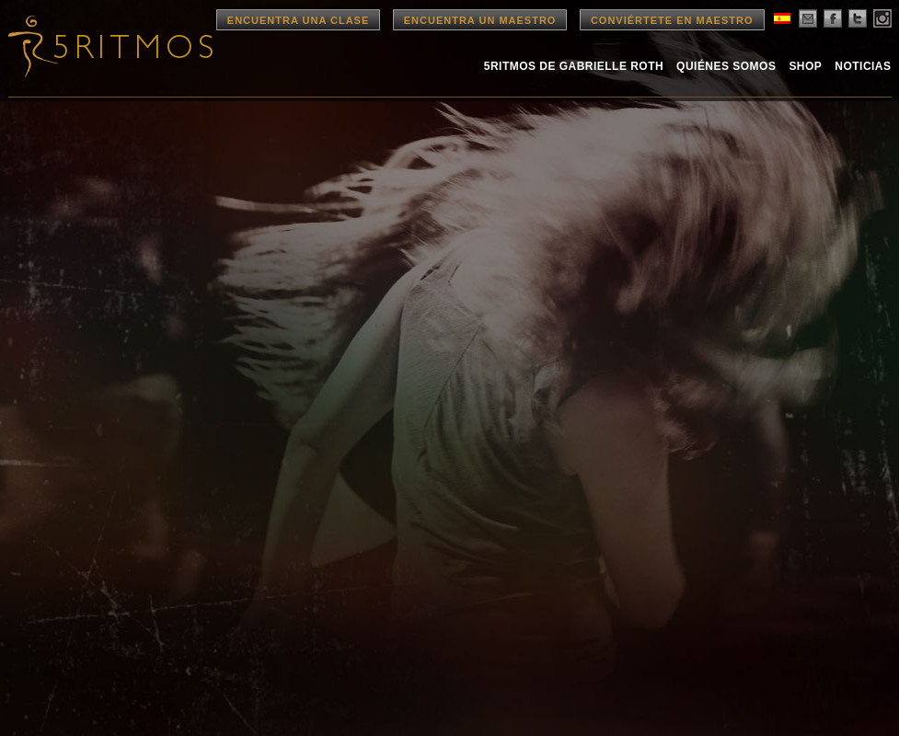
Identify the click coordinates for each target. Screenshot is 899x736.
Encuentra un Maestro (480, 20)
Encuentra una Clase (298, 20)
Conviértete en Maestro (672, 20)
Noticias (863, 66)
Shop (805, 66)
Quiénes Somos (726, 66)
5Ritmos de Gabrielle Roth (573, 66)
